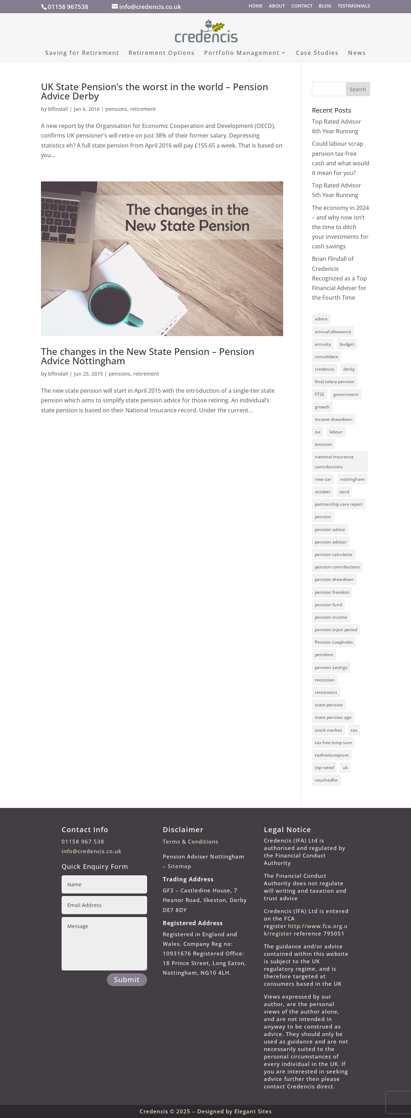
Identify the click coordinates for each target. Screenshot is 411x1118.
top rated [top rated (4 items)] (324, 767)
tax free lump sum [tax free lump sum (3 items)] (333, 743)
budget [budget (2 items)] (347, 344)
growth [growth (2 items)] (322, 407)
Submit (127, 979)
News (357, 53)
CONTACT (301, 6)
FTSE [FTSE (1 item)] (319, 394)
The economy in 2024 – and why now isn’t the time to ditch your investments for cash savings (340, 227)
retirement (143, 108)
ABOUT (277, 6)
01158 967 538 (83, 841)
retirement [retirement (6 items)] (326, 692)
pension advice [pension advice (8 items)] (330, 529)
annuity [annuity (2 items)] (323, 344)
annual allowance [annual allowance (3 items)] (333, 332)
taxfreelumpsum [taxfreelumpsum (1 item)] (332, 755)
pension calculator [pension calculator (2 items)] (334, 554)
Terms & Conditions (190, 841)
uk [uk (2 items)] (345, 767)
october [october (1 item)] (323, 492)
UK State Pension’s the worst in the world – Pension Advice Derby (154, 91)
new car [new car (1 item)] (323, 479)
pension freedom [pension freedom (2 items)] (332, 592)
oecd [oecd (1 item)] (344, 492)
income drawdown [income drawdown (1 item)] (334, 419)
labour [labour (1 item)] (336, 432)
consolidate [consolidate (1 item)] (326, 357)
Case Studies (317, 53)
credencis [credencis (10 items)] (324, 369)
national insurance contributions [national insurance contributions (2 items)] (334, 461)
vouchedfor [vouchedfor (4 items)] (326, 780)
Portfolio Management (242, 53)
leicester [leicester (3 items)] (323, 444)
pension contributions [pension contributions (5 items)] (337, 567)
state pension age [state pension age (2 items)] (333, 717)
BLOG (325, 6)
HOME (255, 6)
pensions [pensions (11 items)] (324, 654)
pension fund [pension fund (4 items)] (328, 605)
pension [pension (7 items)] (323, 517)
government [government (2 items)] (346, 394)
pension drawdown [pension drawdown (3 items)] (334, 579)
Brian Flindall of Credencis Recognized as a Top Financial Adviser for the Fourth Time (339, 278)
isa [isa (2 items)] (318, 432)
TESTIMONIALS (354, 6)
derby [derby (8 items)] (349, 369)
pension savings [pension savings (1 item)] (331, 667)
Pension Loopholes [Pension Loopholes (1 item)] (334, 642)
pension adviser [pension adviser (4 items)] (331, 542)
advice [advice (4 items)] (321, 319)
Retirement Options (162, 53)
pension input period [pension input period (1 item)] (336, 630)
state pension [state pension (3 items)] (329, 705)
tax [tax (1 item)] (354, 730)
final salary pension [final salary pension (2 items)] (334, 381)
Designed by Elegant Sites (234, 1111)
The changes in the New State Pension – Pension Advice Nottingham (147, 356)
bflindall (58, 108)
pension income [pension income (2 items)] (331, 617)
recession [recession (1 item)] (324, 680)
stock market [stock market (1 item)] (328, 730)
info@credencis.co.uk (91, 851)
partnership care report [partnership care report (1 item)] (339, 504)
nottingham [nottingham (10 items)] (352, 479)
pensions (116, 108)
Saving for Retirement (82, 53)
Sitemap (179, 866)
